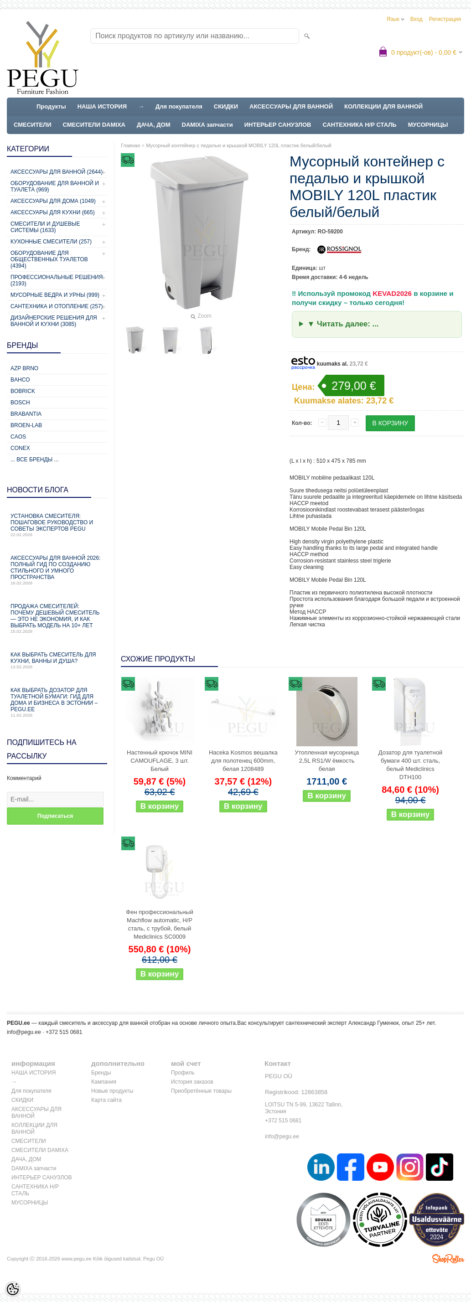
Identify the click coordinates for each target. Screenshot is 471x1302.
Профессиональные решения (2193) (56, 280)
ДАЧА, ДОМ (154, 124)
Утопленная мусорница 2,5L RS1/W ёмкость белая (327, 760)
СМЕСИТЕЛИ (33, 124)
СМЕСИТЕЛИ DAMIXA (94, 124)
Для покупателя (178, 106)
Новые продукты (112, 1091)
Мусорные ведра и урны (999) (54, 295)
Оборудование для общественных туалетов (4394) (49, 259)
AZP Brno (24, 368)
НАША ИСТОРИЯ (102, 106)
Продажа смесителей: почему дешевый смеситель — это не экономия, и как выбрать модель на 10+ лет (57, 618)
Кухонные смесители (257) (51, 241)
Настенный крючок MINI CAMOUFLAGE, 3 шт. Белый (159, 760)
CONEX (20, 448)
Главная (130, 145)
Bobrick (22, 391)
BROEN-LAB (26, 425)
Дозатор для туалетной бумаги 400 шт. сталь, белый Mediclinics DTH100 (410, 764)
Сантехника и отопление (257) (56, 306)
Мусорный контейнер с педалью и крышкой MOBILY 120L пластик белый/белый (238, 145)
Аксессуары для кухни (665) (52, 212)
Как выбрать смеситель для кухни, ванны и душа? (57, 660)
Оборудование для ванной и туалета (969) (54, 186)
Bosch (20, 402)
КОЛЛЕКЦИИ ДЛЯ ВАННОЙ (383, 106)
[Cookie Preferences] (13, 1289)
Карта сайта (106, 1100)
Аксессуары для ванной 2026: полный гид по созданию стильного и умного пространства (57, 570)
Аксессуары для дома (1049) (53, 201)
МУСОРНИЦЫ (428, 124)
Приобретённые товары (201, 1091)
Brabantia (25, 414)
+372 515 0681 (283, 1120)
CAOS (18, 437)
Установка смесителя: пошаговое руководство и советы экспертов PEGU (57, 525)
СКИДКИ (226, 106)
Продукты (51, 106)
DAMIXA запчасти (207, 124)
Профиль (183, 1073)
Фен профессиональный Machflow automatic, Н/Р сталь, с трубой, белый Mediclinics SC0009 (159, 924)
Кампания (103, 1082)
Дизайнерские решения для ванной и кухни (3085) (53, 321)
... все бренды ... (34, 459)
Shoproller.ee (448, 1258)
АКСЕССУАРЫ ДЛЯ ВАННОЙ (291, 106)
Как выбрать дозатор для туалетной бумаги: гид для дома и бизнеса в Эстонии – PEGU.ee (57, 702)
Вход (416, 19)
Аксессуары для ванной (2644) (56, 172)
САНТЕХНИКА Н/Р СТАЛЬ (359, 124)
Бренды (101, 1073)
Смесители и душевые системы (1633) (45, 227)
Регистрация (445, 19)
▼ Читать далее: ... (343, 324)
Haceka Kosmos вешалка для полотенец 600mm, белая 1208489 (243, 760)
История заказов (192, 1082)
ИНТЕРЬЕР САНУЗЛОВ (277, 124)
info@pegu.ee (24, 1032)
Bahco (20, 380)
